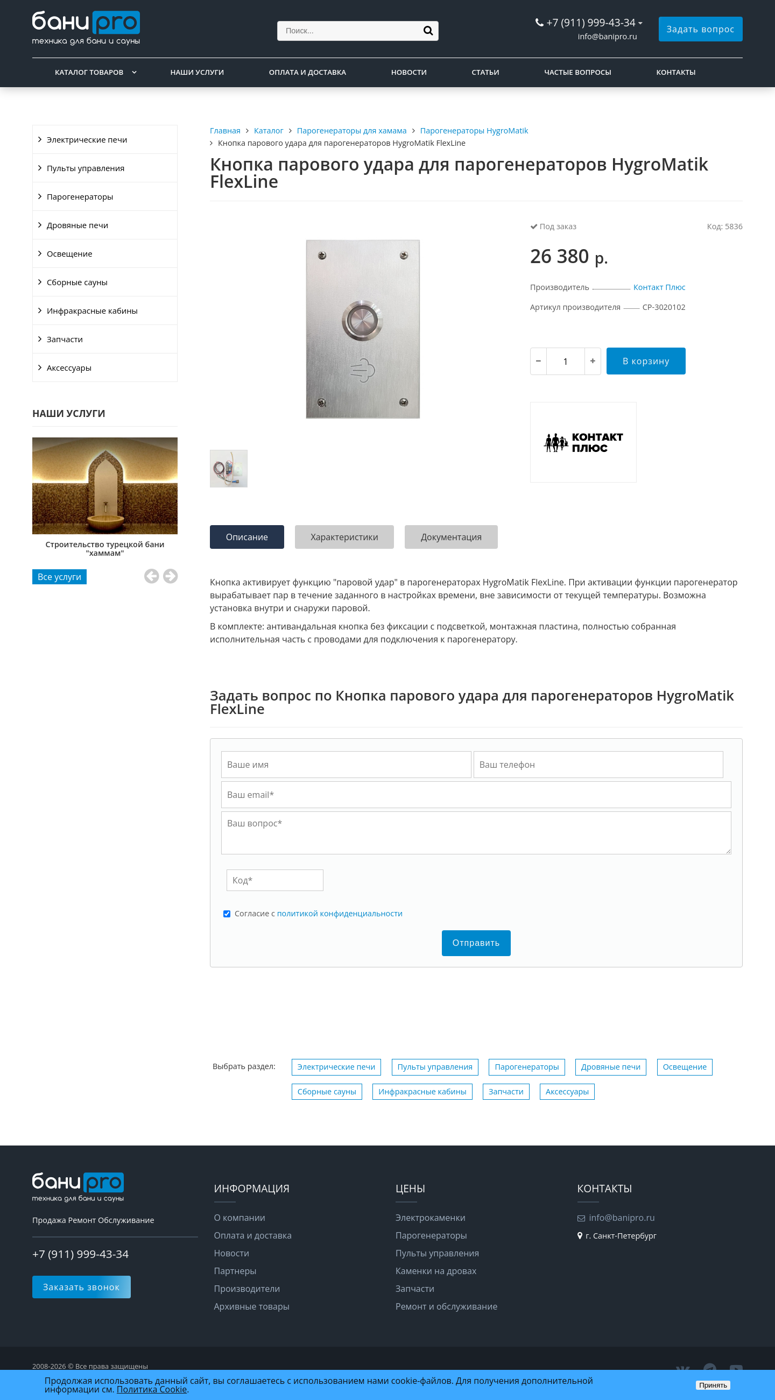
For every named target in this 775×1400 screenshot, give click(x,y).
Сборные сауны (77, 282)
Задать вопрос (701, 29)
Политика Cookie (152, 1389)
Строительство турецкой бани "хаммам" (172, 548)
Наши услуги (197, 72)
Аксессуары (69, 367)
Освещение (70, 253)
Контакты (676, 72)
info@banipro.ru (607, 36)
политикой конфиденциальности (340, 913)
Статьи (485, 72)
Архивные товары (252, 1306)
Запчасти (65, 339)
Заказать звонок (81, 1287)
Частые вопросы (577, 72)
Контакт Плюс (659, 287)
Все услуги (59, 577)
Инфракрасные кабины (92, 310)
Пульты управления (85, 167)
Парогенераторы (80, 196)
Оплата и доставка (307, 72)
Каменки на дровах (436, 1271)
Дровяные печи (77, 225)
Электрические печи (87, 139)
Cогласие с (319, 913)
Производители (247, 1288)
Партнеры (235, 1271)
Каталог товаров (89, 72)
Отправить (476, 943)
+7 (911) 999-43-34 (590, 22)
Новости (409, 72)
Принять (713, 1385)
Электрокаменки (431, 1217)
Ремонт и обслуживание (446, 1306)
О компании (240, 1217)
